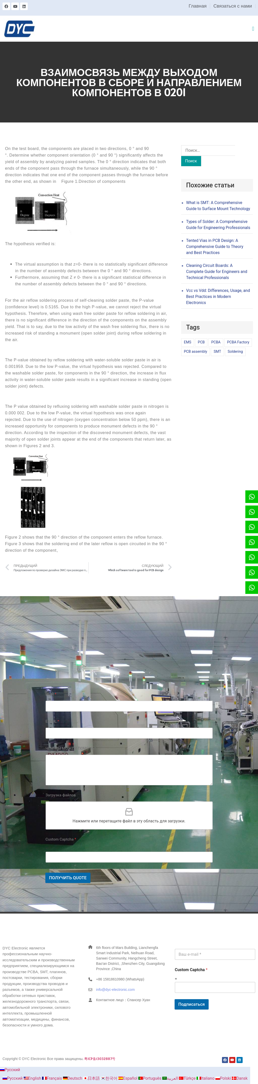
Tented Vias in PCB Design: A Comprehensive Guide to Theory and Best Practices (214, 246)
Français (52, 1078)
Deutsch (73, 1078)
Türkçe (188, 1078)
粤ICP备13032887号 (99, 1058)
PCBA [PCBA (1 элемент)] (215, 342)
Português (150, 1078)
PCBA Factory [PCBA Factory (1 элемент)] (238, 342)
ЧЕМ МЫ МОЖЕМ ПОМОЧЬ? (71, 748)
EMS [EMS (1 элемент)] (187, 342)
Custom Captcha (61, 839)
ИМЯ (51, 694)
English (33, 1078)
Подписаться (191, 1004)
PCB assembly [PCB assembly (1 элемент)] (195, 351)
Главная (198, 6)
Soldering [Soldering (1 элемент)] (235, 351)
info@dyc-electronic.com (115, 990)
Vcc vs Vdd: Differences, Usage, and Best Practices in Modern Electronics (218, 296)
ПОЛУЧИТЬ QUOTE (68, 877)
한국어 (109, 1078)
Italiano (206, 1078)
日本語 (92, 1078)
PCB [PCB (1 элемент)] (201, 342)
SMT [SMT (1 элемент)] (217, 351)
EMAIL (52, 721)
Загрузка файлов (61, 795)
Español (128, 1078)
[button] (253, 28)
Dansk (239, 1078)
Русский (10, 1069)
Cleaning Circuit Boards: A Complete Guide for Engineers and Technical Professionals (216, 271)
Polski (223, 1078)
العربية (170, 1078)
